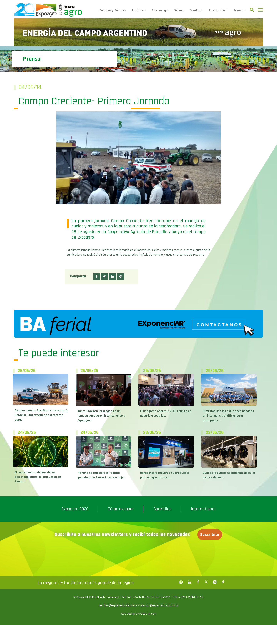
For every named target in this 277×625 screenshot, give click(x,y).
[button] (96, 276)
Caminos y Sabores (112, 10)
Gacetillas (162, 509)
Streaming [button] (158, 10)
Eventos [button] (195, 10)
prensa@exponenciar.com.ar (159, 605)
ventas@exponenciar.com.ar (118, 605)
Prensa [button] (238, 10)
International (218, 10)
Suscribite (209, 534)
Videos (179, 10)
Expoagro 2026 (75, 509)
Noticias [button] (137, 10)
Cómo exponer (121, 509)
